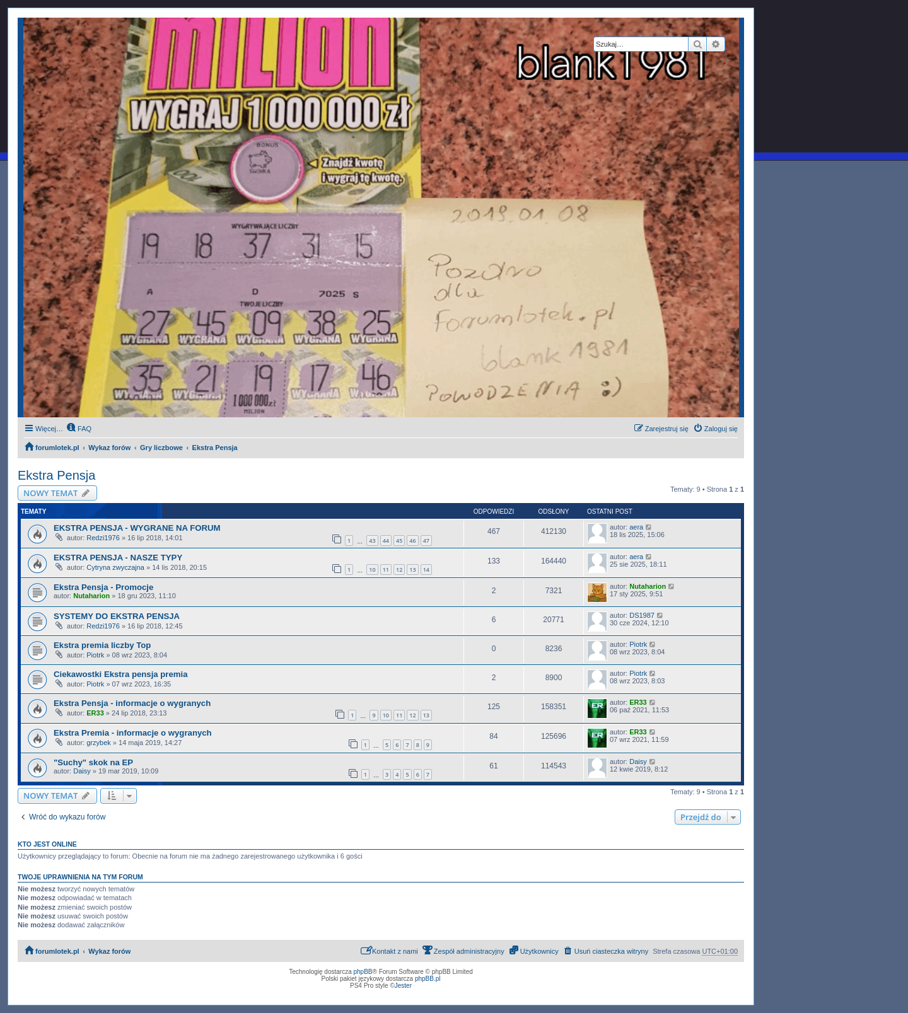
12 (399, 569)
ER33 (95, 713)
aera (636, 527)
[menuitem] (78, 428)
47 (426, 540)
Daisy (82, 771)
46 (412, 540)
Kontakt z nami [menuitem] (389, 950)
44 (386, 540)
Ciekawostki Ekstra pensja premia (121, 674)
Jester (403, 985)
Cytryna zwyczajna (115, 567)
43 (372, 540)
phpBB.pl (428, 978)
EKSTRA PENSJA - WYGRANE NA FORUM (137, 528)
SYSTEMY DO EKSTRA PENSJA (117, 616)
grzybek (98, 742)
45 (399, 540)
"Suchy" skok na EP (93, 762)
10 (372, 569)
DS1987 (642, 615)
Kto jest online (47, 844)
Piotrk (95, 655)
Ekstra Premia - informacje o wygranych (133, 733)
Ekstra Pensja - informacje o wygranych (132, 703)
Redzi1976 (103, 537)
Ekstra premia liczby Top (102, 645)
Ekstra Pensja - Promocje (103, 587)
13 (412, 569)
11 (386, 569)
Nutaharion (91, 595)
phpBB (363, 971)
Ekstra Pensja (56, 475)
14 (426, 569)
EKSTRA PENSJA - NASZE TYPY (118, 557)
